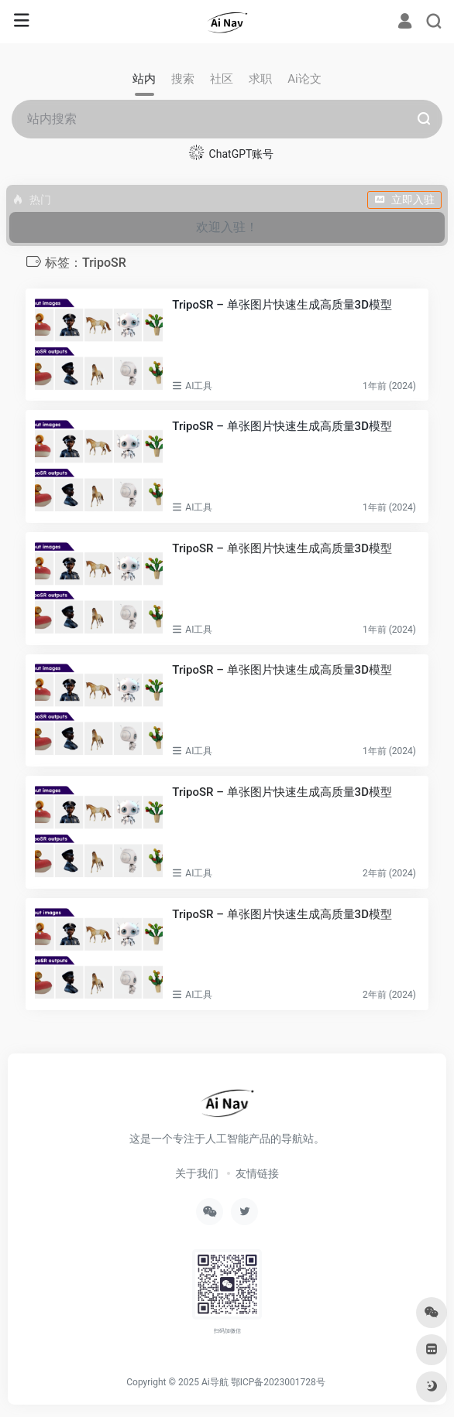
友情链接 (257, 1173)
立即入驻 (404, 199)
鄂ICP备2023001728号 (278, 1382)
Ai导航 (215, 1382)
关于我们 (196, 1173)
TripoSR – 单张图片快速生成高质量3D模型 (282, 548)
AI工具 (198, 386)
